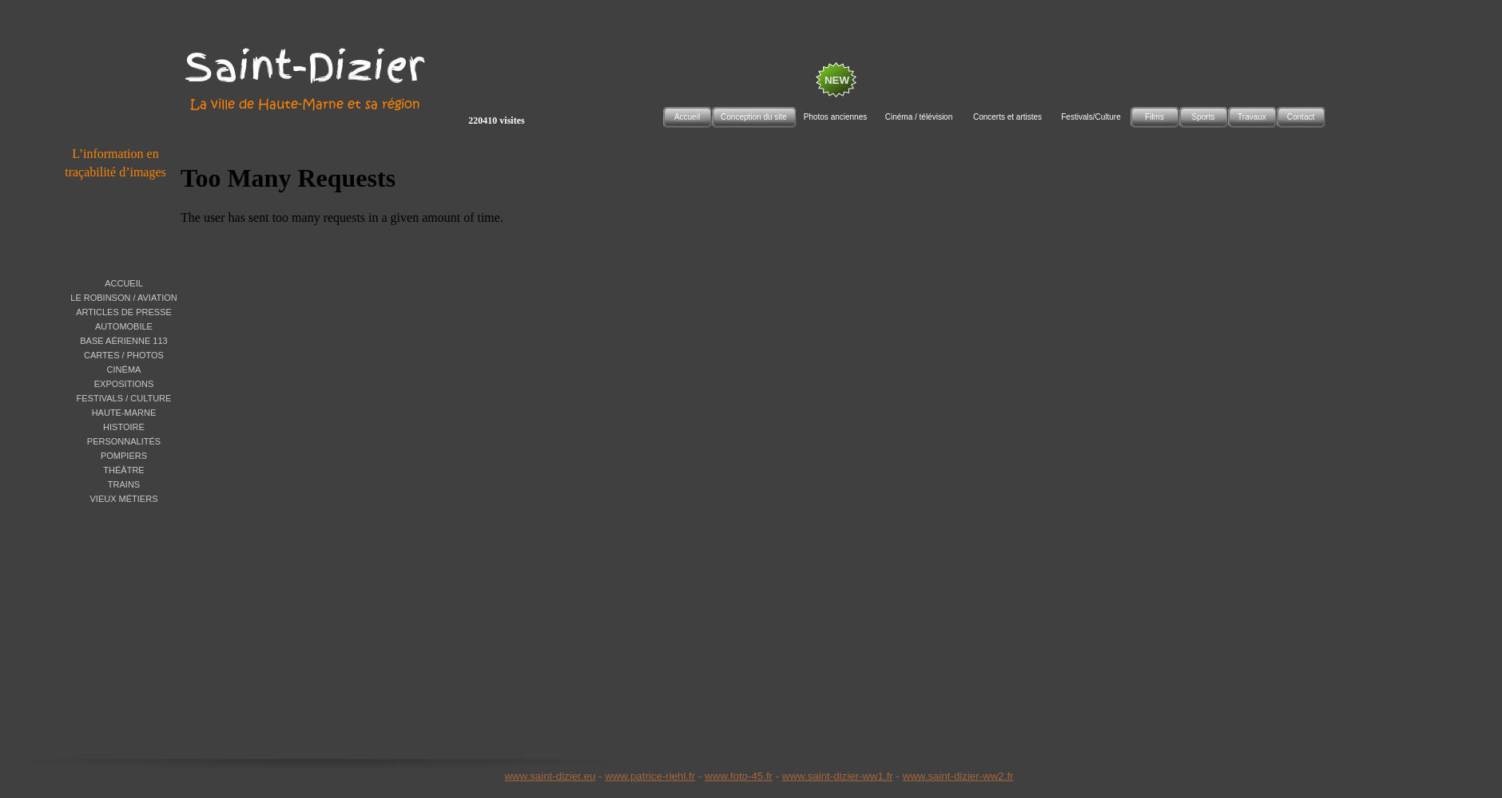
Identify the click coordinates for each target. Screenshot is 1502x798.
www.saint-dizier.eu (549, 776)
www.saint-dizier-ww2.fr (958, 776)
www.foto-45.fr (739, 776)
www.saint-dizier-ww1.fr (837, 776)
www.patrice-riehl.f (648, 776)
